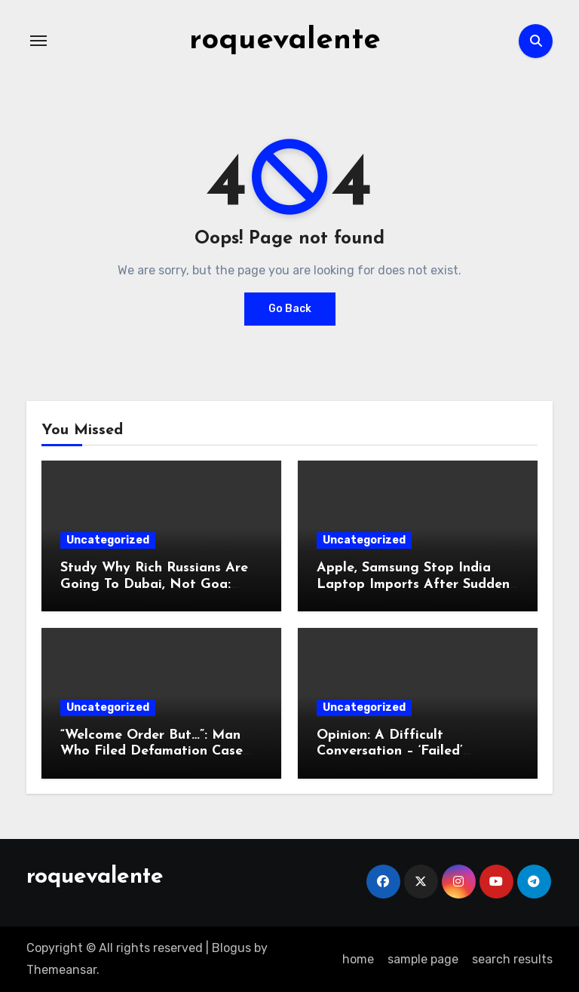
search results (512, 959)
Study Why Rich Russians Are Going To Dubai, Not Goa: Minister (154, 584)
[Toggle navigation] (38, 41)
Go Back (289, 308)
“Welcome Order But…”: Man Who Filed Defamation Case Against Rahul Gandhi (151, 751)
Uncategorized (107, 540)
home (358, 959)
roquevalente (285, 41)
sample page (423, 959)
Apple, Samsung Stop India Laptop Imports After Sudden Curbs (413, 584)
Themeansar (61, 970)
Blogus (231, 948)
